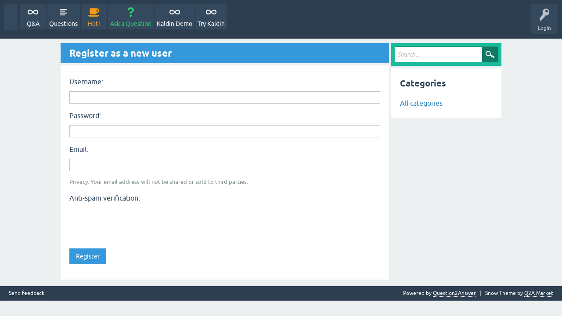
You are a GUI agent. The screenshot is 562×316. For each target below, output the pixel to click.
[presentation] (136, 222)
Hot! (94, 23)
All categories (421, 103)
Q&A (33, 23)
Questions (63, 23)
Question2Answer (454, 293)
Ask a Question (130, 23)
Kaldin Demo (174, 23)
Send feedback (26, 293)
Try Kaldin (211, 23)
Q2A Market (538, 293)
